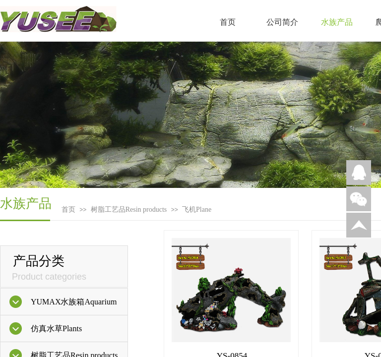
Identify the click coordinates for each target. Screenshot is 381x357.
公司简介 (282, 22)
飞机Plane (196, 209)
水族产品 (337, 22)
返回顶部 (358, 225)
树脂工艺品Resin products (129, 209)
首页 (228, 22)
